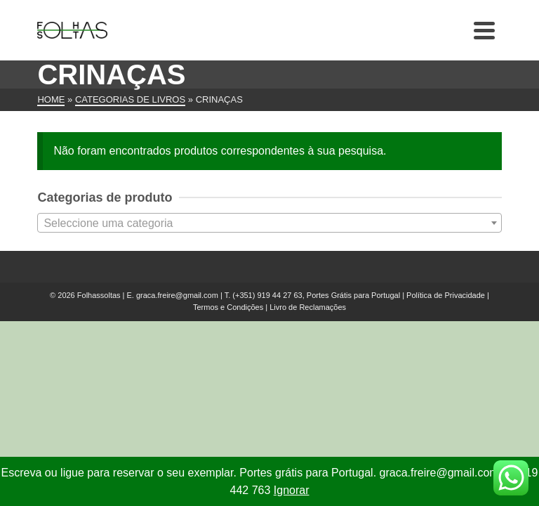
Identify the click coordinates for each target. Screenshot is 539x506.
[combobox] (269, 223)
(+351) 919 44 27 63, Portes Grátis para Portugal (317, 295)
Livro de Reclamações (308, 307)
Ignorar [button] (292, 490)
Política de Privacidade (445, 295)
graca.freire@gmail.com (177, 295)
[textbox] (269, 223)
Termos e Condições (228, 307)
